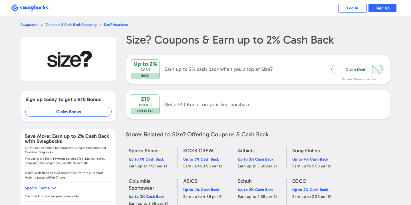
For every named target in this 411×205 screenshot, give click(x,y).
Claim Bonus (69, 111)
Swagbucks (29, 24)
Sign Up (383, 8)
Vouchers (116, 24)
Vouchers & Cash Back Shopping (70, 24)
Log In (352, 8)
